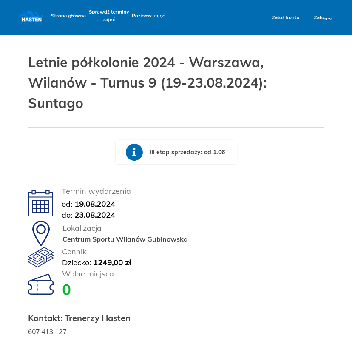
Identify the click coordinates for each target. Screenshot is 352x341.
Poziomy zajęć (148, 15)
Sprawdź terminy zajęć (109, 16)
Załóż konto (285, 17)
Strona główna (68, 15)
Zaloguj (323, 17)
